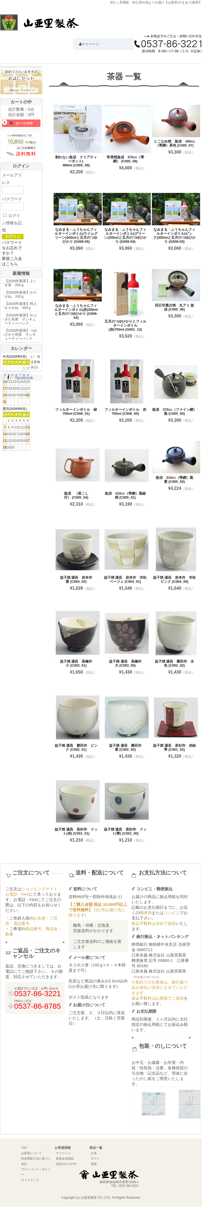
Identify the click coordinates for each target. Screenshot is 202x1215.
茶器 (94, 1163)
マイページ (63, 1153)
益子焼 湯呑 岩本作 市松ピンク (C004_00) (174, 579)
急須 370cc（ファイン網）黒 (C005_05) (174, 412)
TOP (24, 1147)
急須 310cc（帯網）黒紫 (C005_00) (174, 480)
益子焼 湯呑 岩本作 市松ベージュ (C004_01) (125, 579)
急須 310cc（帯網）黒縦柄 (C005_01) (125, 495)
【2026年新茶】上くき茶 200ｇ (21, 283)
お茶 (94, 1153)
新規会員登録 (65, 1158)
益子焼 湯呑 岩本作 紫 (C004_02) (78, 579)
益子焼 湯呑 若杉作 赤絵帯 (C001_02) (174, 747)
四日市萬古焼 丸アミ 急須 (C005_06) (174, 307)
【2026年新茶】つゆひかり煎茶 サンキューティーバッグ (21, 334)
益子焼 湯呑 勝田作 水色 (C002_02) (174, 663)
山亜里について (31, 1153)
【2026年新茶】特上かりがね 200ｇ (21, 306)
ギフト (95, 1158)
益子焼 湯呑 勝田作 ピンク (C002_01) (76, 747)
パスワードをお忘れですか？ (12, 247)
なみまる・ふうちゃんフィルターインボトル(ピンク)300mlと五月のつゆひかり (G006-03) (174, 235)
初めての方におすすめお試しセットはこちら (21, 81)
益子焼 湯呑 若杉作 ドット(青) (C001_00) (125, 831)
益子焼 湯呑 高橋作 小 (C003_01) (78, 663)
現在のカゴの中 (66, 1163)
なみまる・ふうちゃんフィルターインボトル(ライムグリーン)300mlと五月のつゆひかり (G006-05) (76, 235)
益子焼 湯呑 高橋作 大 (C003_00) (127, 663)
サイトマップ (30, 1180)
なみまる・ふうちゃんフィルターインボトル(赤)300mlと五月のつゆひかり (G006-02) (76, 312)
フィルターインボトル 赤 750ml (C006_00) (127, 412)
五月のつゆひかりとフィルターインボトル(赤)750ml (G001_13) (125, 325)
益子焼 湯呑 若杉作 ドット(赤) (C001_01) (76, 831)
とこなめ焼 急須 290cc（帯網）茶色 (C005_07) (174, 143)
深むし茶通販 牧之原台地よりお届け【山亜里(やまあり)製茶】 (39, 25)
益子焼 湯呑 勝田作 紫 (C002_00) (127, 747)
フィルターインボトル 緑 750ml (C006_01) (77, 412)
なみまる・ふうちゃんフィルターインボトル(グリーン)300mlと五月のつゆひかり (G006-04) (125, 235)
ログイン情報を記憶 (12, 222)
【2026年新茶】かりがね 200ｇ (21, 294)
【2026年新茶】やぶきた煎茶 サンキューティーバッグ (21, 319)
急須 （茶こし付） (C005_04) (76, 495)
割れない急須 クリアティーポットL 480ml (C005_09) (76, 161)
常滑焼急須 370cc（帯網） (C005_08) (125, 159)
